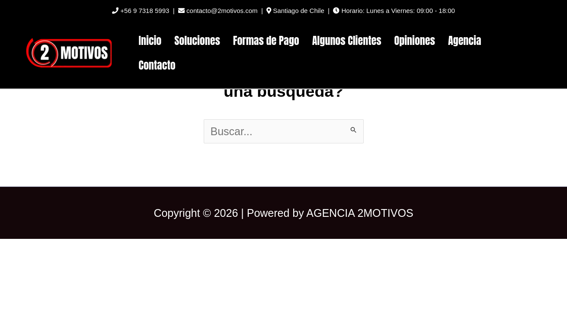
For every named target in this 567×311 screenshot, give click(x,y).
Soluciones (197, 40)
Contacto (157, 65)
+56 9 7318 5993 (140, 10)
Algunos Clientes (346, 40)
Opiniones (414, 40)
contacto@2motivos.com (218, 10)
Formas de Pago (266, 40)
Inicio (150, 40)
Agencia (464, 40)
